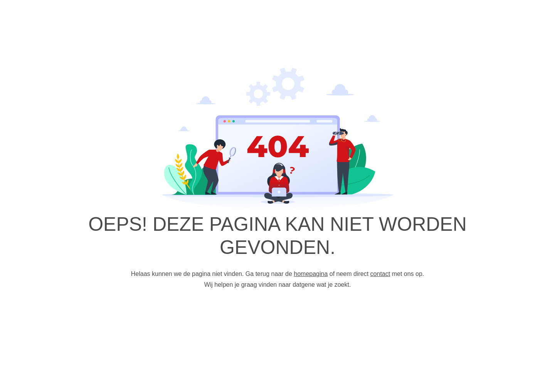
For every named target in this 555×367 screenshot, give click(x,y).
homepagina (311, 274)
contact (380, 274)
